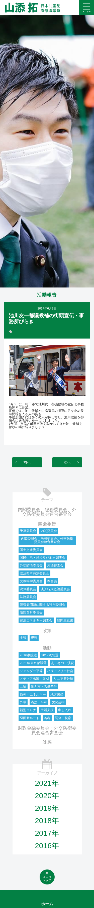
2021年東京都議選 (33, 663)
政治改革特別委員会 (34, 573)
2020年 (47, 795)
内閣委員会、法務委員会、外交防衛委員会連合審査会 (47, 540)
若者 (47, 718)
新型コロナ (28, 710)
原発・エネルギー (33, 694)
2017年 (47, 833)
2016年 (47, 845)
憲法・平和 (39, 702)
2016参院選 (28, 655)
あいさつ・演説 (62, 663)
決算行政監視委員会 (55, 589)
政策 (47, 630)
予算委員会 (28, 531)
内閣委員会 (49, 531)
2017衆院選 (49, 655)
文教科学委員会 (31, 581)
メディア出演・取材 (34, 679)
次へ (67, 462)
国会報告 (47, 523)
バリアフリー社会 (60, 671)
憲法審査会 (55, 565)
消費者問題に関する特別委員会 (42, 605)
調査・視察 (63, 718)
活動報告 (47, 294)
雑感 (47, 742)
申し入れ (64, 710)
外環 (23, 702)
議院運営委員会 (31, 613)
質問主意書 (65, 620)
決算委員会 (28, 589)
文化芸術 (58, 702)
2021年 (47, 783)
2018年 (47, 820)
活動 (47, 648)
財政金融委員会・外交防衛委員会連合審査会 (47, 730)
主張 (23, 638)
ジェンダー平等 (31, 671)
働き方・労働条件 (44, 686)
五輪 (23, 686)
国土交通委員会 (31, 550)
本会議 (52, 581)
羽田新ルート (29, 718)
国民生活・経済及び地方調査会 (42, 557)
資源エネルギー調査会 (36, 620)
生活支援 (47, 710)
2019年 (47, 808)
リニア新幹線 (63, 679)
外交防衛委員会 (31, 565)
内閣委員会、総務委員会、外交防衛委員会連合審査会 (47, 512)
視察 (34, 638)
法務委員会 (28, 597)
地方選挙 (56, 694)
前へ (27, 462)
